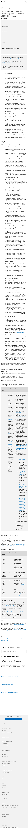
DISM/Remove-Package (10, 605)
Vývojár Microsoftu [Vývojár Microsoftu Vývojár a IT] (5, 800)
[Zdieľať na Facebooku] (2, 636)
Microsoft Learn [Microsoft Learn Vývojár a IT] (4, 803)
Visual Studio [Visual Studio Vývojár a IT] (4, 816)
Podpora (3, 5)
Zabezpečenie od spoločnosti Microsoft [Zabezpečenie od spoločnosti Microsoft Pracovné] (8, 781)
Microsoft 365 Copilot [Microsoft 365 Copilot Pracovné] (5, 792)
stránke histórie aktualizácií (8, 62)
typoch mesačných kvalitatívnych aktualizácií (11, 60)
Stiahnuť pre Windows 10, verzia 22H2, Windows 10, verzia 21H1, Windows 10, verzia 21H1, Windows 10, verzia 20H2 (22, 504)
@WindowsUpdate (18, 65)
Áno (9, 718)
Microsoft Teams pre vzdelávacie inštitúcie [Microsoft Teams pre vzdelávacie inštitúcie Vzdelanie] (9, 761)
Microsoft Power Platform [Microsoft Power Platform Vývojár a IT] (6, 812)
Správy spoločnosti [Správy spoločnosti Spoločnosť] (5, 825)
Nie (18, 718)
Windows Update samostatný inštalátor (15, 611)
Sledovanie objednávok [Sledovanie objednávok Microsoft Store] (5, 745)
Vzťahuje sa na (5, 18)
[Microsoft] (14, 1)
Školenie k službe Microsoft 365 (8, 684)
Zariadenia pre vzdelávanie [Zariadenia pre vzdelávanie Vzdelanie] (6, 758)
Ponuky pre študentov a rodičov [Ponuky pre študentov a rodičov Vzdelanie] (7, 770)
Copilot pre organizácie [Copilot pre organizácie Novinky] (6, 725)
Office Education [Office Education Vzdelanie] (4, 765)
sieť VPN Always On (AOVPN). (10, 443)
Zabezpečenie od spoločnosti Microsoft (9, 692)
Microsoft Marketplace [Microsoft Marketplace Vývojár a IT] (5, 809)
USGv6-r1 (23, 336)
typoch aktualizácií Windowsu (16, 58)
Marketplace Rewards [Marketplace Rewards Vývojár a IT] (5, 814)
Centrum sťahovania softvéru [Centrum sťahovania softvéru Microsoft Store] (7, 741)
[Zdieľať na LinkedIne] (5, 636)
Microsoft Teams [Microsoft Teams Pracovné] (4, 794)
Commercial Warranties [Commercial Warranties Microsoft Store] (6, 750)
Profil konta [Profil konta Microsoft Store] (4, 739)
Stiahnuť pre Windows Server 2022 (23, 486)
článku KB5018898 (18, 323)
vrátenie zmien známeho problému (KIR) (20, 417)
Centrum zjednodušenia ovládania (8, 700)
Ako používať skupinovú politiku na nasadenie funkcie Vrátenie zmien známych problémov (21, 447)
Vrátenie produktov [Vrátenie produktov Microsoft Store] (5, 743)
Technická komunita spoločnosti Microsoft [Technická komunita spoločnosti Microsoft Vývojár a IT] (9, 807)
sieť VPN (9, 433)
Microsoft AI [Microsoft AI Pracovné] (4, 778)
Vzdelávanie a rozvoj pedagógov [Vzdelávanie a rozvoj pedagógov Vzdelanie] (7, 767)
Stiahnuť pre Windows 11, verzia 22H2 (22, 459)
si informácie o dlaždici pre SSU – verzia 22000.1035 (14, 630)
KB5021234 (18, 398)
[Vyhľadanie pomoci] (5, 2)
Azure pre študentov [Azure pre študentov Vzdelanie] (5, 772)
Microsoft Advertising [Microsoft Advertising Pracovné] (5, 790)
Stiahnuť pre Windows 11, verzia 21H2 (22, 473)
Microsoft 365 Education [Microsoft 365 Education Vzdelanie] (6, 763)
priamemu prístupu (10, 418)
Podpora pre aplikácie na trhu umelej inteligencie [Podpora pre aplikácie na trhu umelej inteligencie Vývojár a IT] (10, 805)
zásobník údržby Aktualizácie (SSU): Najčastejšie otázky (13, 546)
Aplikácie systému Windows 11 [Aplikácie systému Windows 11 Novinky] (7, 732)
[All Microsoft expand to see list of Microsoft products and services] (1, 2)
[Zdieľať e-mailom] (8, 636)
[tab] (7, 661)
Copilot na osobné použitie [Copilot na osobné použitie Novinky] (6, 728)
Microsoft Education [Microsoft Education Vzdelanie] (5, 756)
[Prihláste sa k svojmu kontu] (25, 2)
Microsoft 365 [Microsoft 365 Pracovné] (4, 787)
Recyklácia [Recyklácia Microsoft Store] (3, 748)
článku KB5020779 (21, 332)
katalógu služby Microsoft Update (19, 585)
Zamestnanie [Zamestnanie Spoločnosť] (4, 823)
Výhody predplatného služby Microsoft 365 (10, 676)
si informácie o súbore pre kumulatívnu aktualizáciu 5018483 (12, 625)
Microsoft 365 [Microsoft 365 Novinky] (4, 730)
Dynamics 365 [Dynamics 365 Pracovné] (4, 785)
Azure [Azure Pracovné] (3, 783)
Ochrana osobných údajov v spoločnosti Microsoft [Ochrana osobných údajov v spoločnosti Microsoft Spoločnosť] (10, 827)
